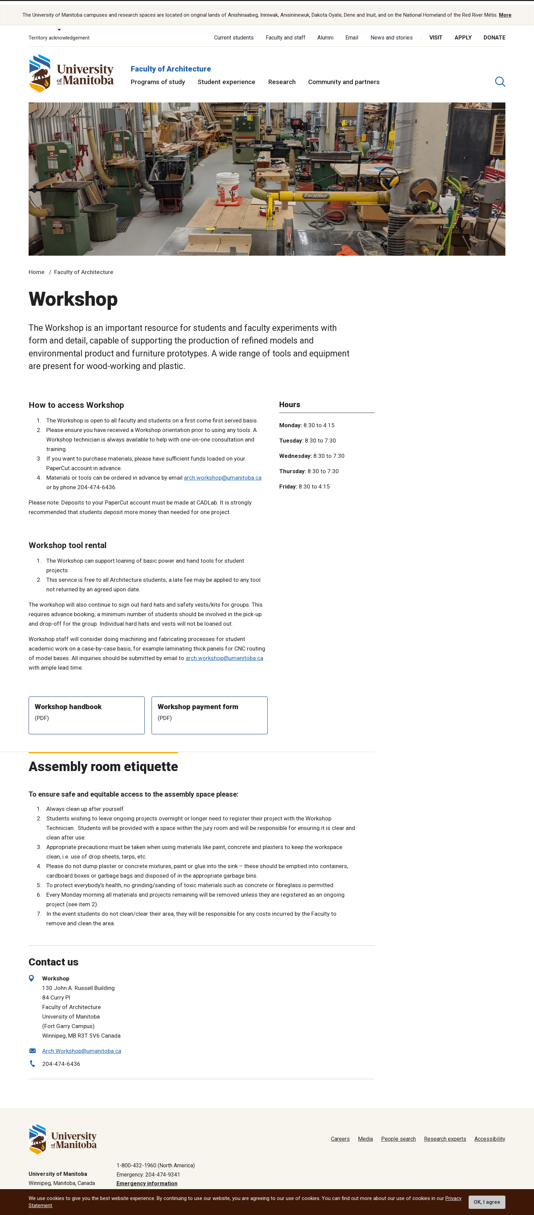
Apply (463, 30)
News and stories (392, 30)
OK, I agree (487, 1202)
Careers (340, 1132)
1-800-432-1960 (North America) (155, 1158)
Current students (234, 30)
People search (398, 1132)
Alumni (325, 30)
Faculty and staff (285, 30)
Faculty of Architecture (171, 61)
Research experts (445, 1132)
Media (365, 1132)
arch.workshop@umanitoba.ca (223, 470)
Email (351, 30)
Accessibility (489, 1132)
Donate (494, 30)
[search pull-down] (500, 74)
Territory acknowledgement (59, 30)
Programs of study (158, 75)
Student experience (226, 75)
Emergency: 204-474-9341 (148, 1167)
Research (282, 75)
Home (37, 264)
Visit (436, 30)
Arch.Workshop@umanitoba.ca (81, 1043)
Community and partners (344, 75)
